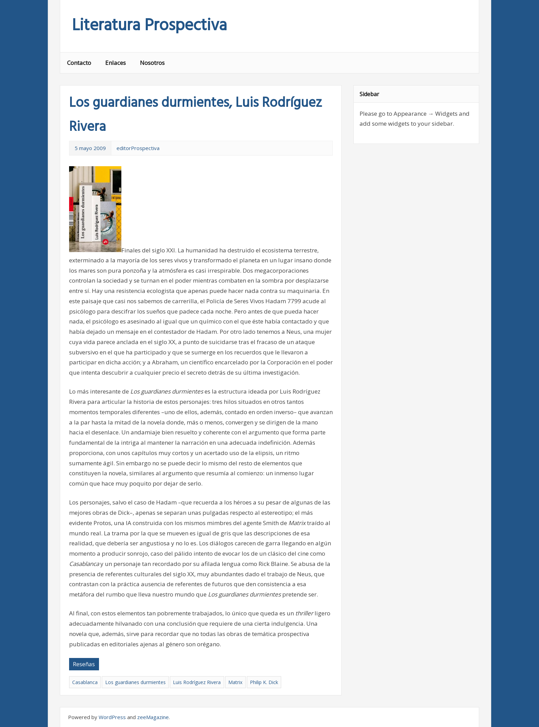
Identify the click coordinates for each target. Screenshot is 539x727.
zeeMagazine (153, 717)
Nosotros (152, 63)
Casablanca (85, 682)
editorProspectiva (138, 148)
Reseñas (84, 664)
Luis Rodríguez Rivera (197, 682)
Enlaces (115, 63)
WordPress (112, 717)
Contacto (79, 63)
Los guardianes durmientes (135, 682)
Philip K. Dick (264, 682)
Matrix (235, 682)
